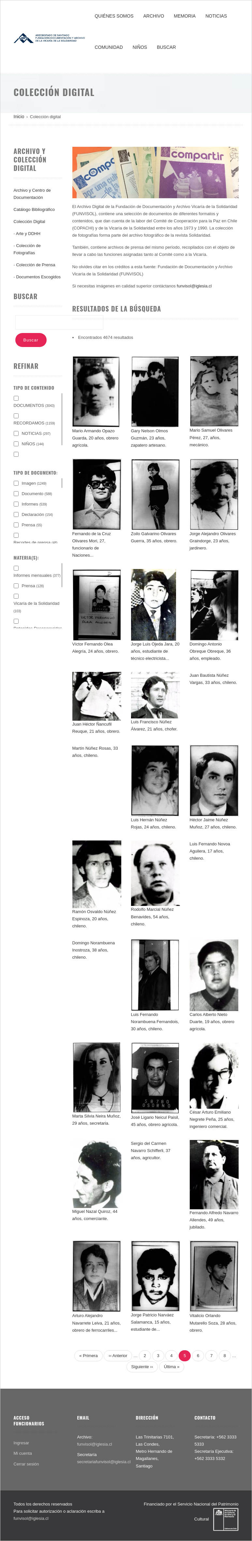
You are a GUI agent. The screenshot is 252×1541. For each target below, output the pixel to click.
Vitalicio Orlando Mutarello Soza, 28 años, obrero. (213, 1322)
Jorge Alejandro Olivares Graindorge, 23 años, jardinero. (213, 540)
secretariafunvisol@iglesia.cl (104, 1461)
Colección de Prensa (35, 264)
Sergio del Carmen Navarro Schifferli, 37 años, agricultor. (150, 1150)
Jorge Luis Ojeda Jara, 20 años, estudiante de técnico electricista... (155, 651)
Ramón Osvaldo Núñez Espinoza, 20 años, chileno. (94, 918)
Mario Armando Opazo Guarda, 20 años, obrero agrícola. (95, 438)
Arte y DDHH (28, 233)
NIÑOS (140, 47)
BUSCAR (166, 47)
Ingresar (21, 1442)
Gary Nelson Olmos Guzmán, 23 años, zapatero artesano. (149, 438)
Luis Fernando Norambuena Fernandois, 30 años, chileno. (155, 1021)
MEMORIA (185, 16)
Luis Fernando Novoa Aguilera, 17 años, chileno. (210, 851)
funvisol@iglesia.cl (194, 286)
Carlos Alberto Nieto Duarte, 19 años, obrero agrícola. (212, 1021)
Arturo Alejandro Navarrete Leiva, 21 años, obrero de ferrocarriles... (96, 1322)
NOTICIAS (216, 16)
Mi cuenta (23, 1453)
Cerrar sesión (26, 1464)
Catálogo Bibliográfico (34, 209)
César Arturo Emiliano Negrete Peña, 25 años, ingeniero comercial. (212, 1119)
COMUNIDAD (109, 47)
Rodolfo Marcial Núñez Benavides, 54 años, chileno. (152, 916)
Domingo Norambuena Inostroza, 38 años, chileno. (93, 950)
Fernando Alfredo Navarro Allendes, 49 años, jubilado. (214, 1219)
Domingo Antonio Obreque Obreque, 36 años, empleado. (210, 651)
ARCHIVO (153, 16)
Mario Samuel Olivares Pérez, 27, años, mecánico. (211, 437)
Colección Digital (29, 221)
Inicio (19, 116)
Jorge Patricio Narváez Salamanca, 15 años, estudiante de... (152, 1322)
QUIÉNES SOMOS (114, 16)
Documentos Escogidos (38, 276)
